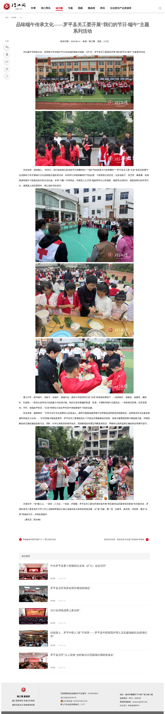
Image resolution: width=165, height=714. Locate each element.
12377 (83, 704)
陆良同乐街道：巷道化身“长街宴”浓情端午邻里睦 (124, 539)
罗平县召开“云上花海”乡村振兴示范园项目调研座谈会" (82, 654)
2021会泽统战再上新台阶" (65, 610)
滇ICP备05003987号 (68, 698)
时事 (33, 8)
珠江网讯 (45, 8)
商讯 (102, 8)
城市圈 (59, 8)
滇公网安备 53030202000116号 (73, 701)
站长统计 (123, 706)
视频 (80, 8)
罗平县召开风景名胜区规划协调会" (70, 588)
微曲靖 (91, 8)
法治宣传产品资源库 (120, 8)
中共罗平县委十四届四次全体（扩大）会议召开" (78, 565)
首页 (6, 17)
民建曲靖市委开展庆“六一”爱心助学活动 (39, 539)
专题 (70, 8)
